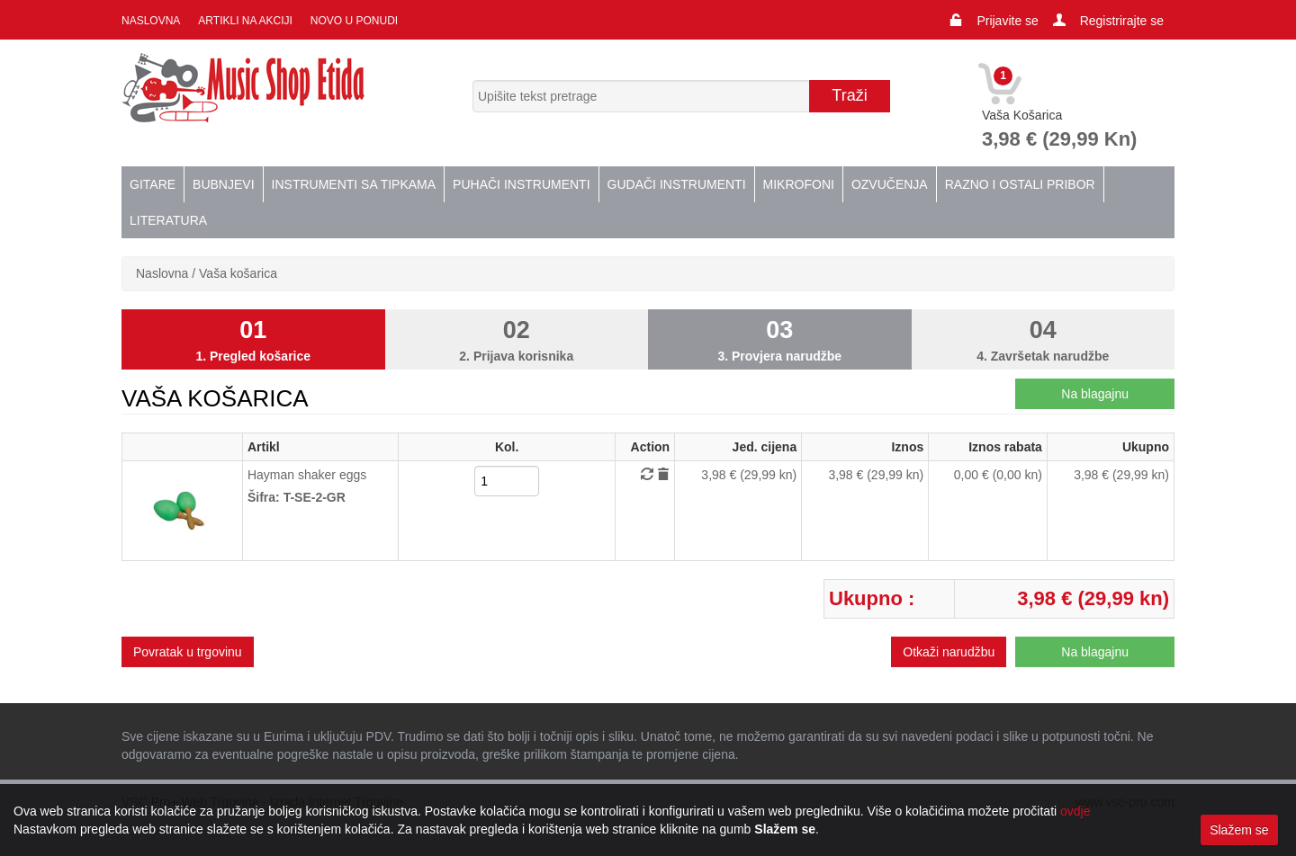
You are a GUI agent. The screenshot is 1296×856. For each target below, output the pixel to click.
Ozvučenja (889, 184)
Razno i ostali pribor (1020, 184)
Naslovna (151, 20)
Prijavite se (1007, 20)
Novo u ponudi (354, 20)
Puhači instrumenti (521, 184)
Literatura (168, 220)
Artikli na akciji (245, 20)
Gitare (153, 184)
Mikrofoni (798, 184)
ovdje (1075, 811)
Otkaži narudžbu (948, 652)
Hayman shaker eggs (307, 475)
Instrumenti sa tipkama (354, 184)
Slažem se (1239, 830)
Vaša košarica (238, 273)
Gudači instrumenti (677, 184)
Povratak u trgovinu (187, 652)
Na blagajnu (1095, 394)
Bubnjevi (223, 184)
